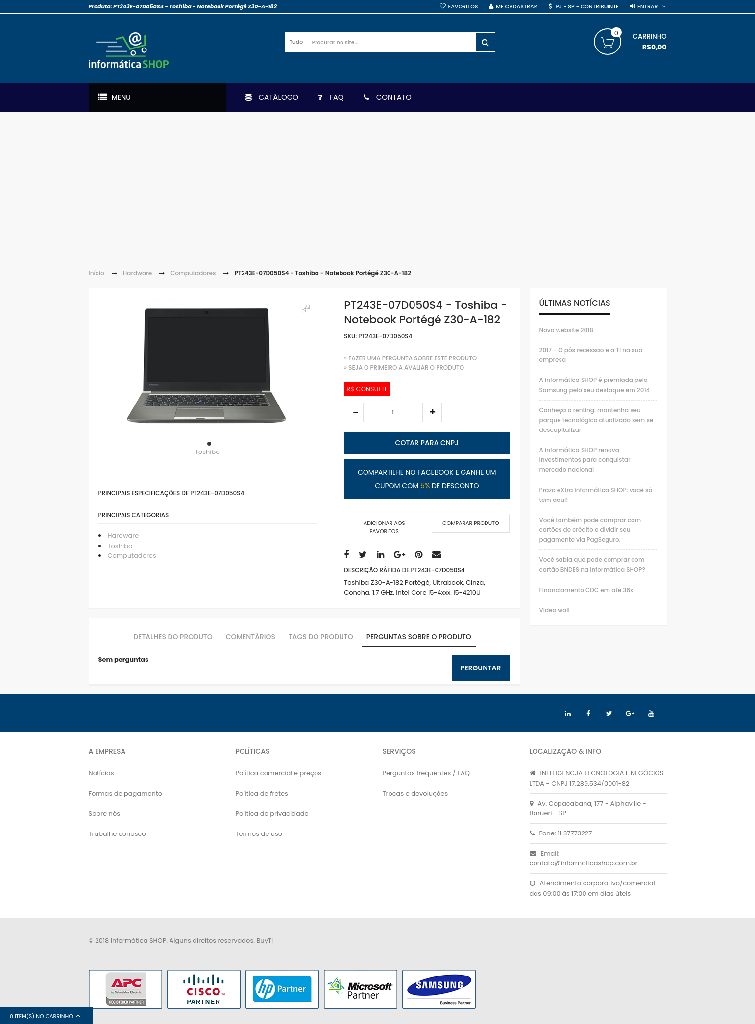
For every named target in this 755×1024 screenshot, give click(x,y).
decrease (354, 412)
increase (432, 412)
